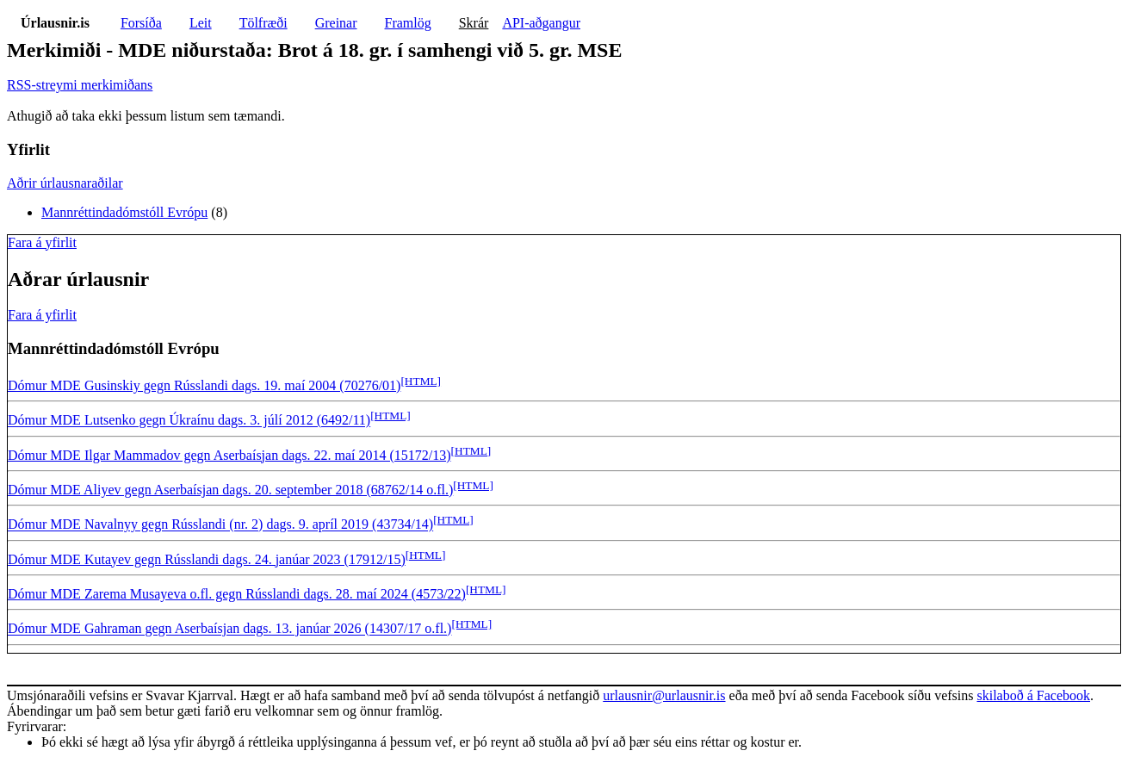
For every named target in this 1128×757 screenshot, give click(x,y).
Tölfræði (263, 23)
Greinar (336, 23)
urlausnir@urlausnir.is (664, 695)
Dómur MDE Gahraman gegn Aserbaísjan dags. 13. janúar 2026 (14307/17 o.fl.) (229, 629)
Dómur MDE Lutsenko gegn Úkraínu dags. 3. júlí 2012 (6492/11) (189, 420)
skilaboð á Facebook (1033, 695)
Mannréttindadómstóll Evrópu (124, 212)
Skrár (474, 23)
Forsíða (141, 23)
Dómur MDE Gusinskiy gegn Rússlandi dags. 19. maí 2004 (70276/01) (204, 385)
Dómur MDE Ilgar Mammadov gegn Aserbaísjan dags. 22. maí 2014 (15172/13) (229, 455)
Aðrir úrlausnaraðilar (65, 183)
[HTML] (420, 381)
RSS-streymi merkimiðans (79, 85)
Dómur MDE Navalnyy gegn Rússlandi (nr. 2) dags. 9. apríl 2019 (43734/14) (220, 525)
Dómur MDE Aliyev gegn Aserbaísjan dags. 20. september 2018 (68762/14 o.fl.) (230, 489)
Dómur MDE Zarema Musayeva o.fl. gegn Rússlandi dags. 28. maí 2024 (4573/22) (237, 593)
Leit (200, 23)
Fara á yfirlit (42, 242)
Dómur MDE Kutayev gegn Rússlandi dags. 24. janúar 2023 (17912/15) (207, 559)
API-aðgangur (541, 23)
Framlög (408, 23)
